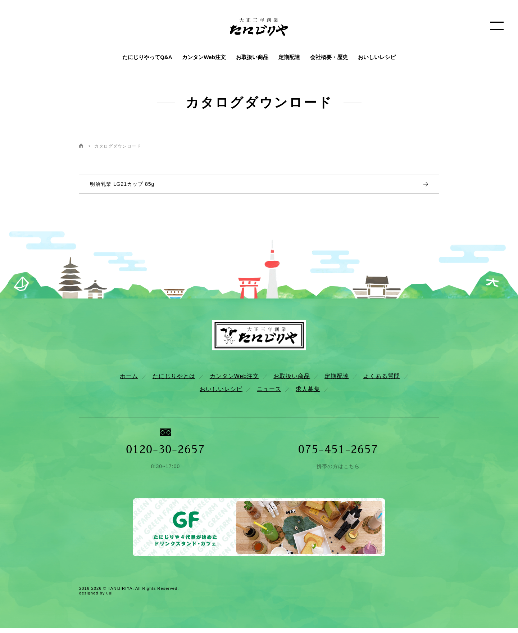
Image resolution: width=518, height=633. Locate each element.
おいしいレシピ (377, 57)
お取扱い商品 (252, 57)
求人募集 (308, 394)
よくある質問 (381, 381)
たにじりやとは (174, 381)
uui (109, 598)
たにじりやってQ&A (147, 57)
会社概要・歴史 (329, 57)
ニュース (269, 394)
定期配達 (289, 57)
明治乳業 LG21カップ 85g (122, 186)
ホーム (129, 381)
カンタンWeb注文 (204, 57)
